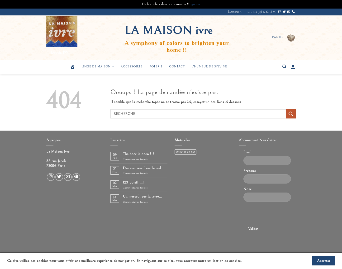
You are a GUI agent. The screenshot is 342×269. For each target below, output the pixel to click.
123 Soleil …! (133, 182)
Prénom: (249, 171)
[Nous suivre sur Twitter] (284, 12)
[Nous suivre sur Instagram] (279, 12)
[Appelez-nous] (293, 12)
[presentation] (279, 215)
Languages (235, 12)
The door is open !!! (138, 154)
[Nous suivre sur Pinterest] (76, 177)
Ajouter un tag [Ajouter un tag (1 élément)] (185, 152)
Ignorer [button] (195, 4)
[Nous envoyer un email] (288, 12)
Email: (248, 152)
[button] (284, 37)
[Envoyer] (291, 113)
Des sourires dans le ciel (142, 168)
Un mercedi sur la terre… (142, 196)
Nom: (247, 189)
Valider (253, 229)
